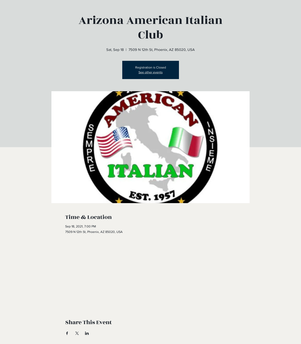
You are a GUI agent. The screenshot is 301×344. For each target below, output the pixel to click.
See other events (150, 72)
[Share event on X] (77, 333)
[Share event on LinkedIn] (87, 333)
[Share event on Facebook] (67, 333)
